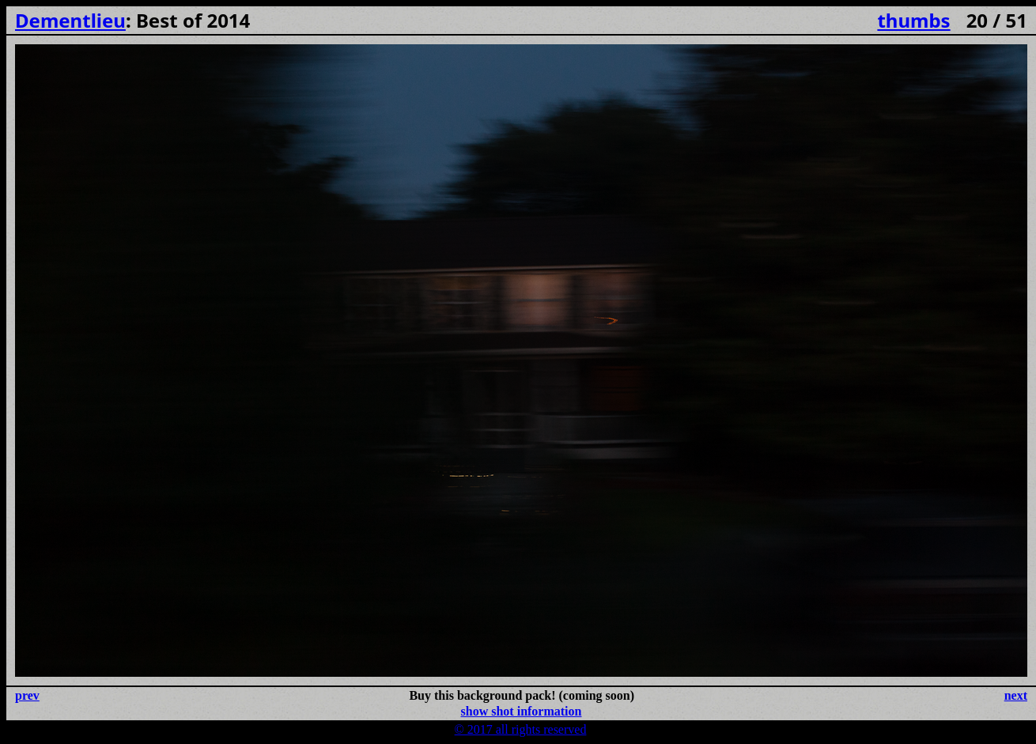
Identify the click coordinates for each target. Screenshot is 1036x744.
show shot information (521, 711)
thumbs (913, 20)
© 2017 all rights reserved (521, 729)
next (1015, 695)
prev (27, 695)
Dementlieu (70, 20)
